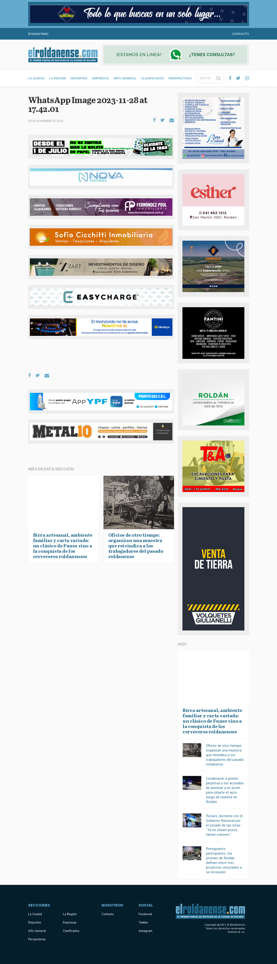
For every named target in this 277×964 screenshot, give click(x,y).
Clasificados (152, 78)
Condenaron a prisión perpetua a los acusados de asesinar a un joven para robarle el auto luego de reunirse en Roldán (225, 790)
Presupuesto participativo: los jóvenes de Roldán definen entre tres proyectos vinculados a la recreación (224, 860)
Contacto (240, 33)
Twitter (143, 922)
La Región (57, 78)
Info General (125, 78)
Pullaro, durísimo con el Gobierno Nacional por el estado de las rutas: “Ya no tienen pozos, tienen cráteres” (224, 825)
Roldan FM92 (38, 33)
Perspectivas (180, 78)
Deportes (79, 78)
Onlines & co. (236, 932)
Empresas (100, 78)
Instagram (145, 931)
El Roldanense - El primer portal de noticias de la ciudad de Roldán (63, 54)
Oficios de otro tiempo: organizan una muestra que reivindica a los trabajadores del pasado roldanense (225, 754)
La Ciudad (36, 78)
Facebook (145, 914)
